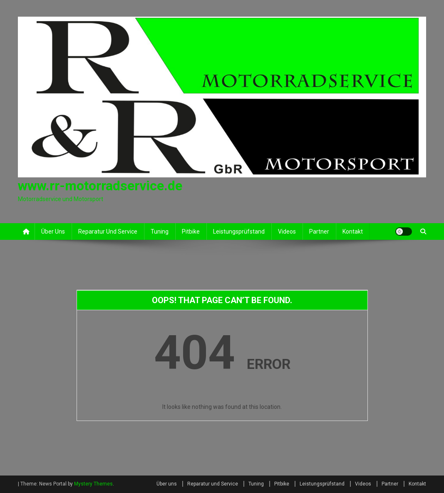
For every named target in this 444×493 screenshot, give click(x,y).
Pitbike (191, 231)
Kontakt (352, 231)
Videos (287, 231)
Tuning (160, 231)
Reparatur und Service (107, 231)
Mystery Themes (93, 484)
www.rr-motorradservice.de (100, 186)
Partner (319, 231)
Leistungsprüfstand (239, 231)
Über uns (53, 231)
